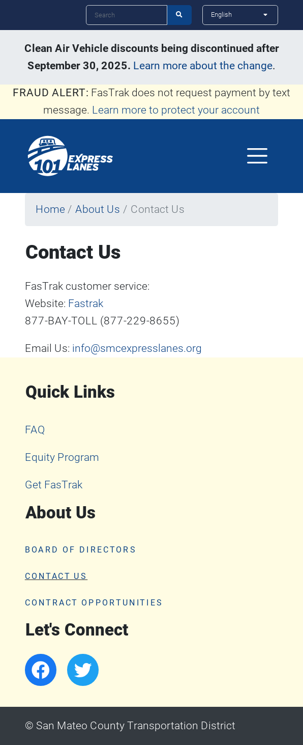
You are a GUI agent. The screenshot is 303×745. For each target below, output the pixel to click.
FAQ (35, 430)
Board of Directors (81, 550)
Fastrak (85, 303)
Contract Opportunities (94, 603)
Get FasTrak (53, 485)
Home (50, 209)
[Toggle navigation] (257, 156)
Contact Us (56, 576)
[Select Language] (240, 14)
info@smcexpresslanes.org (137, 348)
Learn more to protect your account (176, 110)
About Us (97, 209)
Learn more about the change (202, 66)
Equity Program (62, 457)
